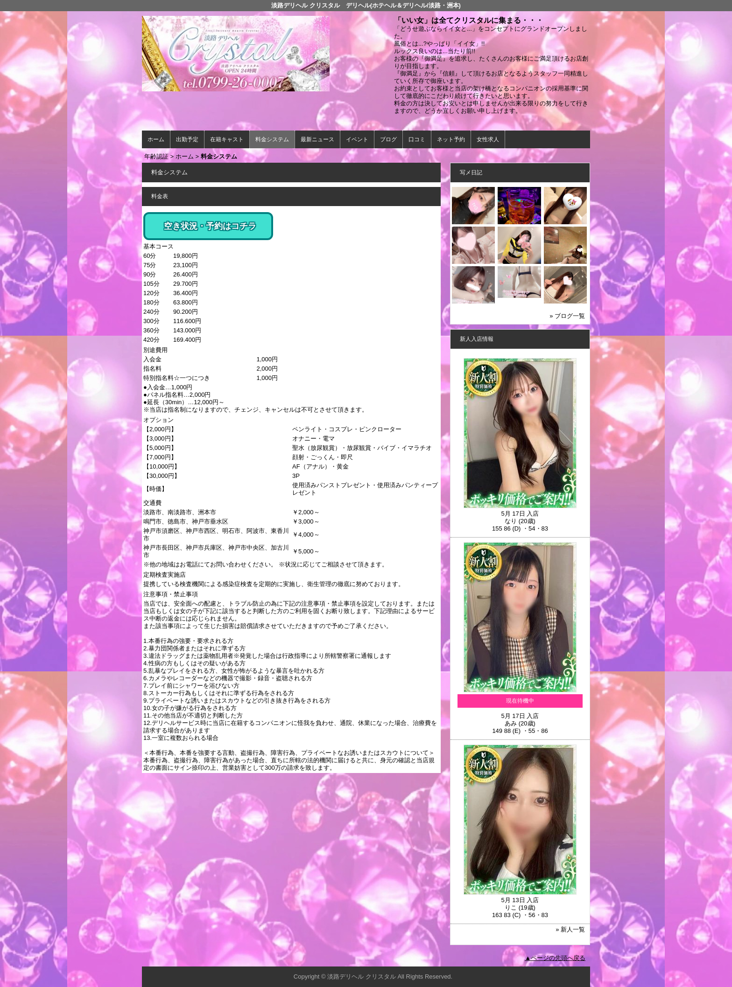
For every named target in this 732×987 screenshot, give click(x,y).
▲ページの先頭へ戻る (555, 957)
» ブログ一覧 (567, 315)
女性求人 (488, 139)
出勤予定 (187, 139)
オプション (158, 419)
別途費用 (155, 349)
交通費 (152, 502)
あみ (511, 723)
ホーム (156, 139)
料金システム (272, 139)
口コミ (416, 139)
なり (511, 521)
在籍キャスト (227, 139)
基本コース (158, 246)
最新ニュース (317, 139)
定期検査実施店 (164, 574)
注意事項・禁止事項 (170, 594)
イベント (357, 139)
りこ (511, 907)
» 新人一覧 (570, 929)
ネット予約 (451, 139)
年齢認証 (156, 156)
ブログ (388, 139)
